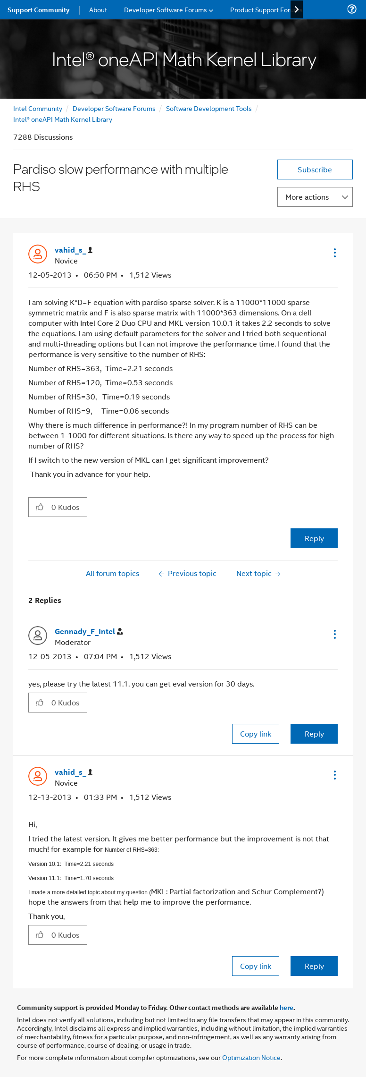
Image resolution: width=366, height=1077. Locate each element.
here (286, 1007)
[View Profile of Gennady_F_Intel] (89, 631)
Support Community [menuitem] (38, 9)
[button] (334, 252)
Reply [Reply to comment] (314, 733)
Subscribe (315, 169)
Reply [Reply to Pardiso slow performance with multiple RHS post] (314, 538)
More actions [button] (307, 196)
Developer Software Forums (114, 108)
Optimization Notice (251, 1057)
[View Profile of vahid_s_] (73, 250)
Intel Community (37, 108)
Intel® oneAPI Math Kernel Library (62, 119)
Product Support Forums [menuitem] (266, 9)
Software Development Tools (209, 108)
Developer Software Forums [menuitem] (165, 9)
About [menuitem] (98, 9)
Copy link (255, 733)
